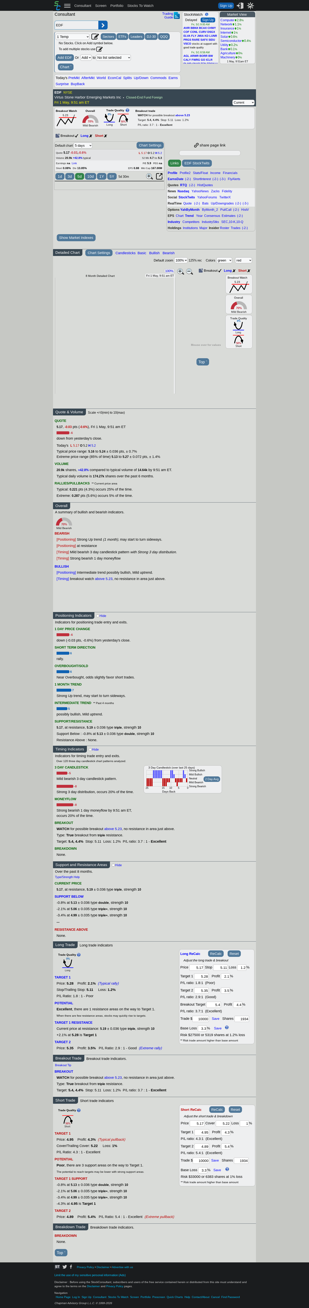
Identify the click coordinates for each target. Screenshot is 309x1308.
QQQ (164, 36)
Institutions (190, 228)
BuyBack (78, 84)
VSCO (187, 44)
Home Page (63, 1297)
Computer (227, 20)
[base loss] (202, 1028)
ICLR (209, 60)
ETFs (122, 36)
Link (74, 163)
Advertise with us (122, 1267)
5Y (112, 176)
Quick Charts (175, 1297)
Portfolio (116, 5)
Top (202, 362)
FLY (193, 36)
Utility (224, 45)
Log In (76, 1297)
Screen (100, 5)
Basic (142, 253)
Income (215, 173)
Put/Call (226, 210)
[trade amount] (200, 1019)
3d (70, 176)
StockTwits (187, 197)
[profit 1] (225, 976)
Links (174, 163)
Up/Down (141, 77)
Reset (234, 953)
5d (79, 176)
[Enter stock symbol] (76, 25)
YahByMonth (190, 209)
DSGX (211, 32)
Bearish (169, 253)
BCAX (203, 28)
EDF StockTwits (196, 163)
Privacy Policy (85, 1267)
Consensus (212, 216)
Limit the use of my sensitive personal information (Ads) (90, 1275)
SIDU (211, 40)
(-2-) (188, 179)
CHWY (212, 28)
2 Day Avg (212, 779)
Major (203, 228)
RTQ (183, 185)
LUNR (213, 36)
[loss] (241, 968)
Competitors (190, 222)
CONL (194, 32)
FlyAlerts (234, 179)
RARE (196, 40)
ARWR (194, 56)
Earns (173, 77)
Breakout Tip (63, 1065)
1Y (101, 176)
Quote (187, 203)
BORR (203, 56)
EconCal (114, 77)
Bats (205, 203)
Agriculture (228, 53)
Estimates (228, 216)
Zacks (215, 191)
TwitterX (225, 197)
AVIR (186, 28)
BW (210, 56)
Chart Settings (150, 145)
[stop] (220, 968)
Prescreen (158, 1297)
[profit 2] (225, 991)
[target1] (201, 976)
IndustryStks (210, 222)
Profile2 (185, 173)
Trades (235, 228)
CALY (187, 60)
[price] (196, 968)
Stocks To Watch (140, 5)
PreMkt (74, 77)
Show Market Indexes (76, 237)
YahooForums (207, 197)
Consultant (82, 5)
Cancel (215, 1297)
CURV (203, 32)
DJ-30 (151, 36)
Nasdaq (183, 191)
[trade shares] (242, 1019)
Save (215, 1019)
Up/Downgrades (222, 203)
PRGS (187, 40)
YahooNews (200, 191)
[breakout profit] (237, 1005)
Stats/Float (200, 173)
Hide (103, 616)
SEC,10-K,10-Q (232, 222)
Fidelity (227, 191)
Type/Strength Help (67, 877)
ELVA (186, 36)
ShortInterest (202, 179)
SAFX (204, 40)
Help (187, 1297)
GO (203, 60)
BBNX (194, 28)
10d (90, 176)
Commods (158, 77)
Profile (172, 173)
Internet (226, 32)
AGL (186, 56)
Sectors (108, 36)
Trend (189, 216)
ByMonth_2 (210, 210)
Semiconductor (231, 41)
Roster (224, 228)
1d (60, 176)
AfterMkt (88, 77)
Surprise (62, 84)
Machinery (228, 57)
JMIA (200, 36)
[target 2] (201, 991)
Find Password (230, 1297)
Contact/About (200, 1297)
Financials (230, 173)
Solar (224, 37)
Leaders (136, 36)
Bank (224, 49)
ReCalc (216, 953)
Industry (174, 222)
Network (226, 24)
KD (206, 36)
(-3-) (222, 179)
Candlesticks (125, 253)
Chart (66, 67)
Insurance (227, 28)
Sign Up (226, 5)
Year (199, 216)
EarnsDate (175, 179)
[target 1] (202, 1132)
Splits (127, 77)
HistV (245, 210)
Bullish (154, 253)
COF (186, 32)
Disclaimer (103, 1267)
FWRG (196, 60)
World (101, 77)
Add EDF (65, 57)
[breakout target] (213, 1005)
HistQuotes (205, 185)
